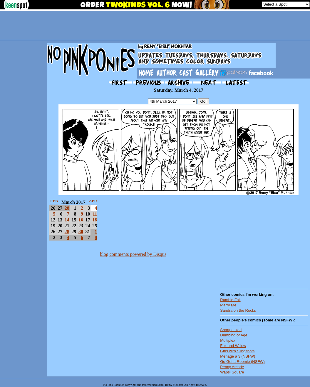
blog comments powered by (133, 254)
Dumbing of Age (233, 335)
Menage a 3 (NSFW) (237, 356)
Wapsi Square (232, 372)
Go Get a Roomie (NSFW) (242, 361)
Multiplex (227, 340)
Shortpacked (231, 330)
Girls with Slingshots (237, 351)
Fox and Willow (233, 345)
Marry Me (228, 305)
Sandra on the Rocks (238, 310)
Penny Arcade (232, 367)
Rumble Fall (230, 300)
